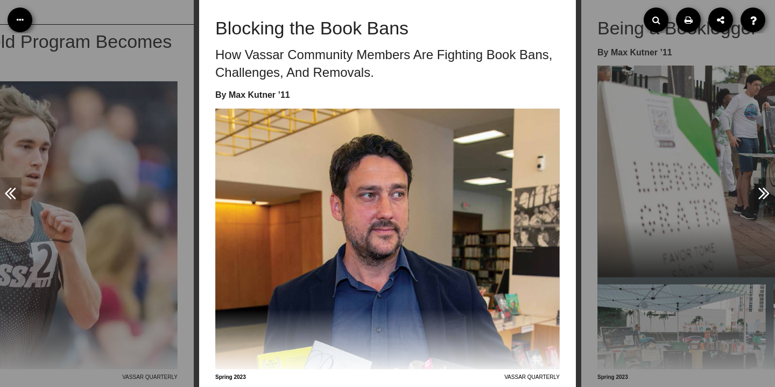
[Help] (753, 20)
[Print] (688, 20)
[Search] (656, 20)
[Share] (720, 20)
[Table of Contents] (20, 20)
